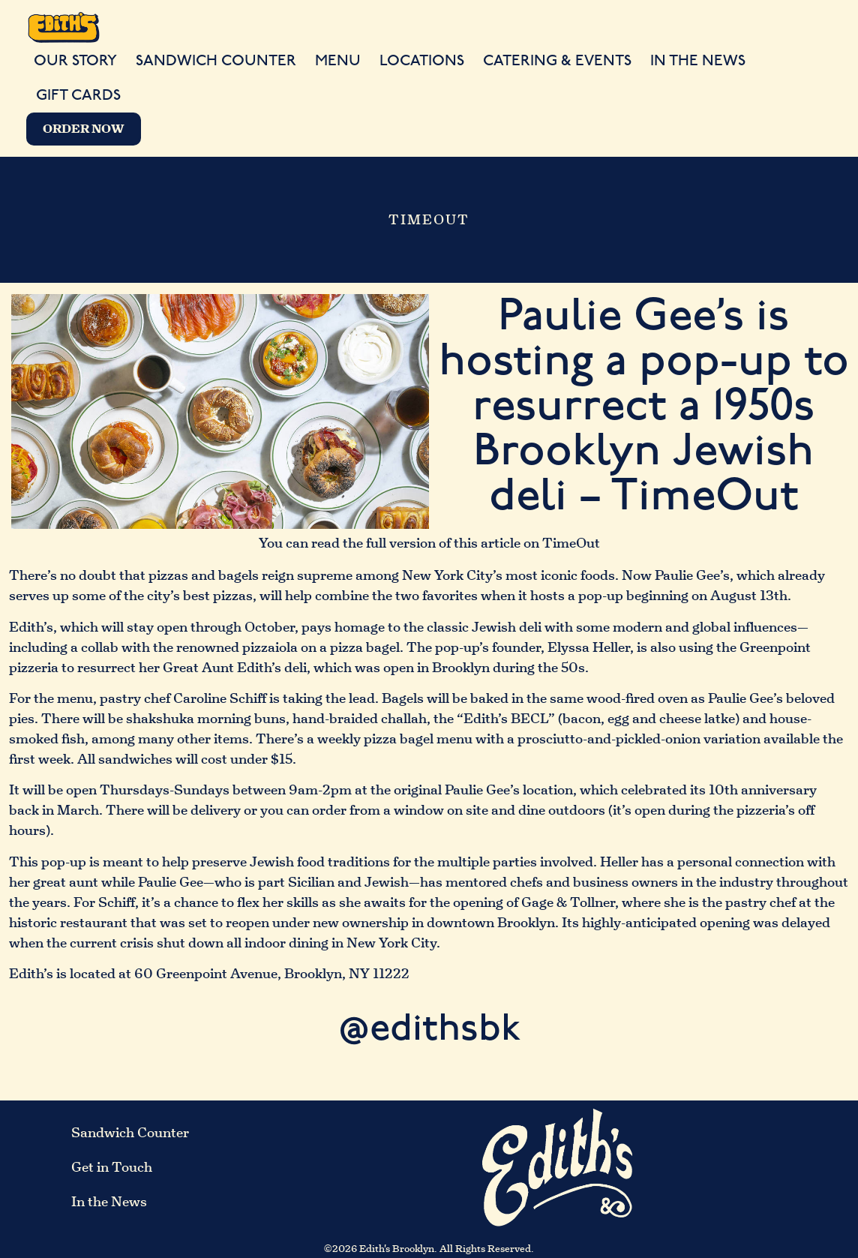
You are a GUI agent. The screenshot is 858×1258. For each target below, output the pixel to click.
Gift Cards (78, 95)
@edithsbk (429, 1029)
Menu (338, 61)
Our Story (75, 61)
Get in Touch (111, 1168)
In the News (698, 61)
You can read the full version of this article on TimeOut (429, 544)
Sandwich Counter (216, 61)
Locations (422, 61)
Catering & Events (557, 61)
